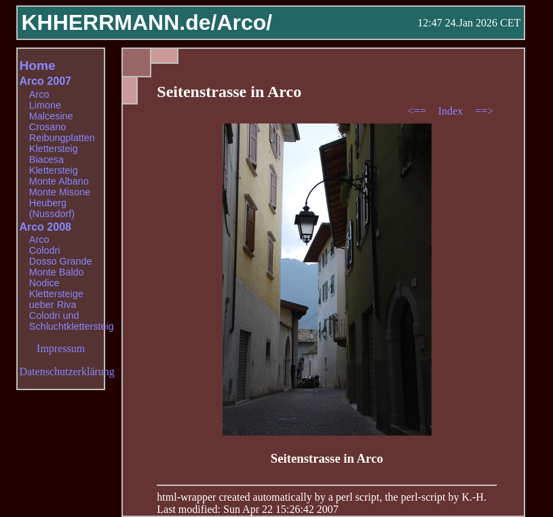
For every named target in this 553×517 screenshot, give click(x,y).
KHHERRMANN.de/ (118, 22)
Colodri (44, 250)
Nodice (44, 282)
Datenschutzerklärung (66, 371)
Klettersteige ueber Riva (56, 299)
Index (451, 111)
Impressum (61, 348)
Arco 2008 (45, 227)
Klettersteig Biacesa (53, 154)
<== (418, 111)
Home (37, 65)
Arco (39, 94)
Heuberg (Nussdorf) (52, 208)
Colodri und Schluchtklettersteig (71, 321)
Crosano (47, 126)
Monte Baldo (56, 272)
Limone (45, 105)
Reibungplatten (62, 137)
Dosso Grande (60, 261)
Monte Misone (59, 192)
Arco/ (244, 22)
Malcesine (51, 116)
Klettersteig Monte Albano (59, 176)
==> (484, 111)
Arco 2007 (45, 81)
